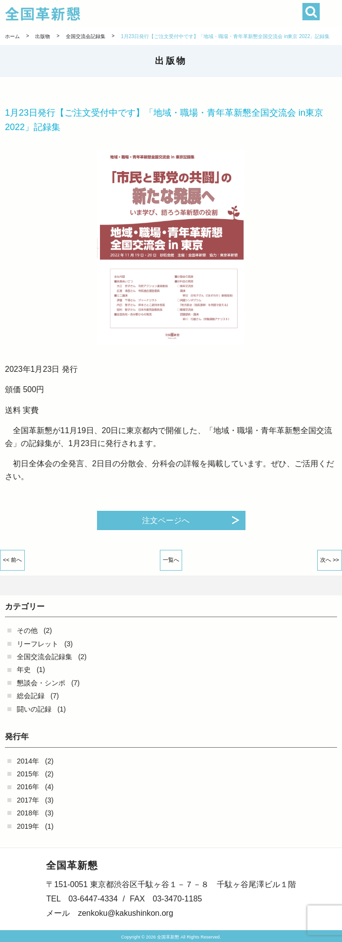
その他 (27, 630)
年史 (24, 669)
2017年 (28, 800)
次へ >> (329, 560)
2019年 (28, 826)
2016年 (28, 787)
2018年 (28, 813)
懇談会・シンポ (41, 683)
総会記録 (31, 696)
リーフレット (37, 644)
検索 (311, 11)
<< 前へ (12, 560)
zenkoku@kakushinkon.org (125, 913)
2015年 (28, 774)
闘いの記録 (34, 709)
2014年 (28, 761)
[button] (331, 13)
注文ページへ (166, 520)
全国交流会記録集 (44, 657)
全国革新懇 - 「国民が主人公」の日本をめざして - (142, 14)
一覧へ (171, 560)
